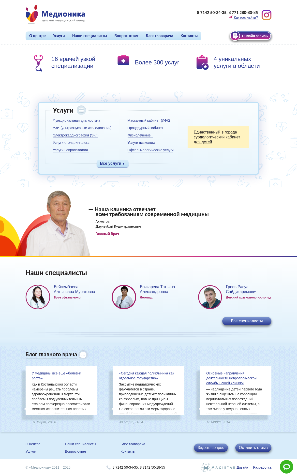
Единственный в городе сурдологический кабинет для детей (217, 137)
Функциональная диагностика (76, 120)
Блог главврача (159, 35)
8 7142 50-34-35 (211, 12)
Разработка (262, 467)
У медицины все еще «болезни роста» (56, 375)
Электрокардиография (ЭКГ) (76, 135)
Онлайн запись (255, 36)
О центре (37, 35)
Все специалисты (247, 321)
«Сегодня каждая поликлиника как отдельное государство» (146, 375)
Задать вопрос (211, 448)
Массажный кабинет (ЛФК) (149, 120)
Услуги (59, 35)
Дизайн (242, 467)
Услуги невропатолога (70, 150)
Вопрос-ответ (127, 35)
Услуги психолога (141, 143)
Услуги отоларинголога (71, 143)
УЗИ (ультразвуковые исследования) (82, 128)
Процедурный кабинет (145, 128)
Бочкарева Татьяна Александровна (157, 289)
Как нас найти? (246, 17)
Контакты (189, 35)
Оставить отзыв (253, 448)
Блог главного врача (51, 354)
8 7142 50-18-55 (152, 467)
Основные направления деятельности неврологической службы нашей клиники (231, 378)
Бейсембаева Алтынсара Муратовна (74, 289)
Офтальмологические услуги (151, 150)
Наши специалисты (89, 35)
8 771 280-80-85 (243, 12)
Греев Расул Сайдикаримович (241, 289)
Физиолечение (139, 135)
